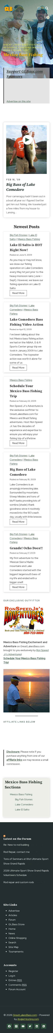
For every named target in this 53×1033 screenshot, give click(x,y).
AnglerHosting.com (28, 1019)
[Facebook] (9, 1026)
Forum (12, 919)
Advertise (14, 910)
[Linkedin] (36, 1026)
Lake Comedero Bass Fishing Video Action (26, 322)
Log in (11, 975)
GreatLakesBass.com (25, 1015)
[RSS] (43, 1026)
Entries (15, 980)
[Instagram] (16, 1026)
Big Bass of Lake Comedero (20, 187)
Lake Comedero (24, 804)
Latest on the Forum (17, 839)
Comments (17, 984)
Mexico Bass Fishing (29, 239)
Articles (12, 915)
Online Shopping (17, 938)
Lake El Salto (22, 809)
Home (12, 928)
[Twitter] (30, 1026)
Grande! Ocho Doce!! (26, 548)
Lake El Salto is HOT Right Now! (26, 247)
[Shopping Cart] (47, 17)
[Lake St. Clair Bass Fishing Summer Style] (27, 140)
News (11, 933)
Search (12, 942)
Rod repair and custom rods (18, 882)
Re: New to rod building (16, 844)
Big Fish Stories (18, 235)
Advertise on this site (19, 101)
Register (13, 971)
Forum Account (17, 989)
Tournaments (15, 951)
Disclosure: (13, 751)
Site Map (13, 947)
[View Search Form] (47, 8)
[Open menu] (39, 8)
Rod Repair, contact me (16, 851)
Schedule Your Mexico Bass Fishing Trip (26, 391)
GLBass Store (16, 924)
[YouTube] (23, 1026)
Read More (19, 293)
